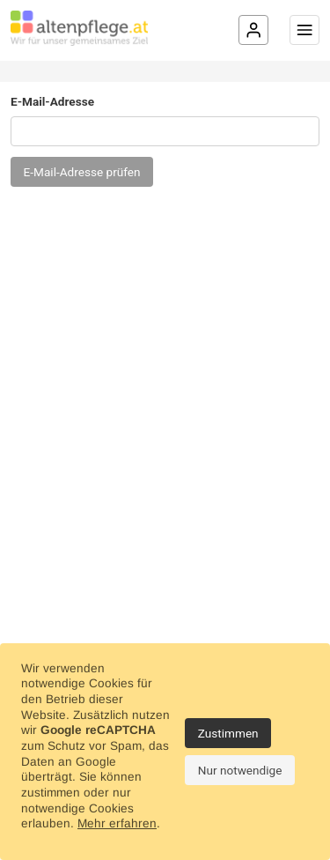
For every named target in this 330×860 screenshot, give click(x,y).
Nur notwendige (240, 770)
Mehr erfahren (117, 823)
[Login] (253, 30)
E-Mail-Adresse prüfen (82, 172)
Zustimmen (228, 733)
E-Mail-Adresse (52, 101)
